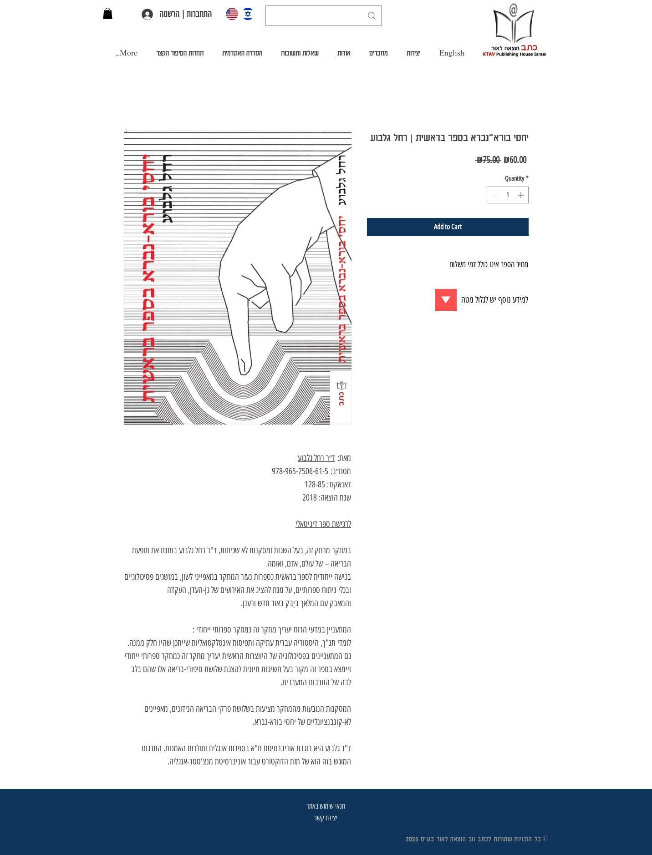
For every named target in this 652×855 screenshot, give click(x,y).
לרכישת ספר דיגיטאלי (323, 524)
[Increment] (521, 195)
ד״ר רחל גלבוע (316, 458)
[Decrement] (493, 195)
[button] (107, 13)
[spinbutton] (507, 195)
